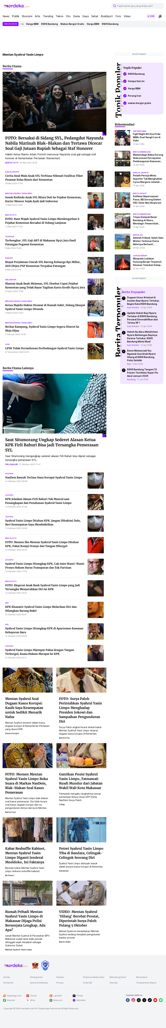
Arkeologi (138, 235)
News (6, 16)
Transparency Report (146, 982)
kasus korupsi (12, 172)
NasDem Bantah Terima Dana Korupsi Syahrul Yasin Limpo (43, 477)
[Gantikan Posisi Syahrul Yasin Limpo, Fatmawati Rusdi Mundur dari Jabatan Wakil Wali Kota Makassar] (81, 755)
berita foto (11, 162)
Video (127, 16)
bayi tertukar (133, 307)
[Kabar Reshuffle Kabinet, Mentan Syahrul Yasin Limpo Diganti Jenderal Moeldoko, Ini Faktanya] (28, 829)
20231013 (9, 495)
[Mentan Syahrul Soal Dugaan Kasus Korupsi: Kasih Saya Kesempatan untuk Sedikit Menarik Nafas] (28, 680)
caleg (62, 804)
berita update (140, 193)
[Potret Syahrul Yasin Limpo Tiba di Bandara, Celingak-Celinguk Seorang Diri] (81, 829)
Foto (118, 16)
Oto (68, 16)
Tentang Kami (36, 977)
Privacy (60, 982)
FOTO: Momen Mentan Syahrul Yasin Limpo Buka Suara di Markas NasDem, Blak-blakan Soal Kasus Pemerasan (26, 783)
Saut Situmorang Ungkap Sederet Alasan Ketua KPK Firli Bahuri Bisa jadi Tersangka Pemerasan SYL (51, 445)
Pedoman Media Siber (93, 977)
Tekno (59, 16)
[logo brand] (35, 965)
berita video (65, 942)
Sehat (94, 16)
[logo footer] (16, 965)
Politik (15, 16)
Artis (37, 16)
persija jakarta (141, 173)
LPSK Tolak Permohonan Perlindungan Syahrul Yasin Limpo (44, 348)
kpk (7, 603)
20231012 (9, 646)
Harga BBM (34, 24)
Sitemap (114, 982)
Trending (48, 16)
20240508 (9, 237)
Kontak (6, 977)
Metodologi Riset (118, 977)
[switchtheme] (160, 16)
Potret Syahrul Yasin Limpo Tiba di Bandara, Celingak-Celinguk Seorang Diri (81, 853)
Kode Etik (87, 982)
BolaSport (107, 16)
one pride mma (139, 131)
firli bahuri (10, 280)
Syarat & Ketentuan (39, 982)
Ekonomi (27, 16)
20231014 (9, 474)
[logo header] (17, 5)
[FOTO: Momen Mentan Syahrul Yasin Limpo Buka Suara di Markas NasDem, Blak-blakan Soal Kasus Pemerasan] (28, 755)
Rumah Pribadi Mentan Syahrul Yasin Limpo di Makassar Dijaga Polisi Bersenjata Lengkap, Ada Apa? (25, 921)
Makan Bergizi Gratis (74, 24)
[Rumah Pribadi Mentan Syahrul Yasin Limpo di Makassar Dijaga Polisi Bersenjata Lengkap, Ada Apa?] (28, 893)
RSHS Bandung (51, 24)
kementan (64, 871)
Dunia (76, 16)
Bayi (129, 364)
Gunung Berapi (140, 256)
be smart (9, 875)
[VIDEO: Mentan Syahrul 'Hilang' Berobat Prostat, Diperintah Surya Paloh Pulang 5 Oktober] (81, 893)
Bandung (131, 379)
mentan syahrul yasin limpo (18, 193)
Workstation (142, 977)
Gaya (85, 16)
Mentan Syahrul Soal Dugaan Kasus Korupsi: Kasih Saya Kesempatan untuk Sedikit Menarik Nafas (24, 708)
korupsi (9, 258)
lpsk (7, 344)
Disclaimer (8, 982)
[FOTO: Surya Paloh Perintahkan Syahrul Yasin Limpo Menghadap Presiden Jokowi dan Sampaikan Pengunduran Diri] (81, 680)
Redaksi (60, 977)
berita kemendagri (142, 152)
